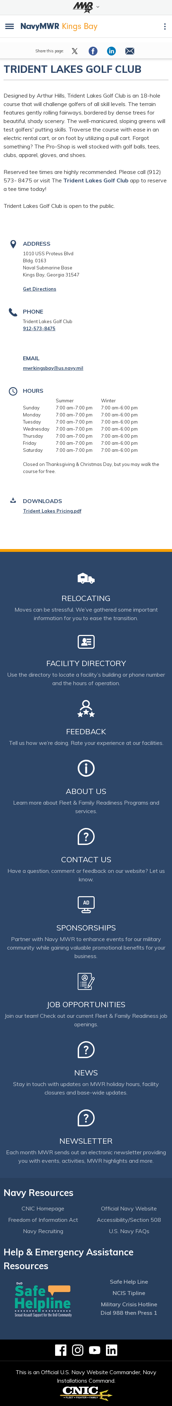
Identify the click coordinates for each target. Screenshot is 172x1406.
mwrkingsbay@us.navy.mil (53, 368)
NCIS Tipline (129, 1292)
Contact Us (86, 859)
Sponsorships (86, 928)
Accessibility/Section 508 (129, 1219)
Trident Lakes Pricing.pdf (52, 511)
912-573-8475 (39, 328)
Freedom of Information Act (43, 1219)
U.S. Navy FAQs (129, 1231)
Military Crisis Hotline (129, 1304)
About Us (86, 791)
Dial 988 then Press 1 (129, 1312)
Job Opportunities (86, 1004)
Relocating (86, 598)
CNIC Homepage (43, 1208)
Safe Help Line (129, 1281)
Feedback (86, 731)
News (86, 1073)
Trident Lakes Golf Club (96, 180)
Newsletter (86, 1141)
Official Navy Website (129, 1208)
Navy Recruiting (43, 1231)
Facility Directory (86, 663)
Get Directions (39, 289)
